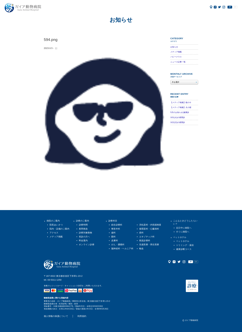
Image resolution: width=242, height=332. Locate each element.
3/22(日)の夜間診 (177, 122)
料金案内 (83, 240)
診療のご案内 (82, 220)
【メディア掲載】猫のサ (180, 102)
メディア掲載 (176, 52)
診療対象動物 (85, 232)
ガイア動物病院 (62, 264)
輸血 (141, 248)
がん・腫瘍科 (118, 244)
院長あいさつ (56, 224)
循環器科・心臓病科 (149, 229)
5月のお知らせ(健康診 (179, 112)
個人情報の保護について (56, 316)
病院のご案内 (53, 220)
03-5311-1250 (55, 280)
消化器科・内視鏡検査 (150, 224)
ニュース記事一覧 (178, 62)
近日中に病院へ (184, 228)
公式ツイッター (219, 7)
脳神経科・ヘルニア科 (122, 248)
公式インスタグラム (223, 7)
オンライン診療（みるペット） (192, 286)
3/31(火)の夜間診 (177, 117)
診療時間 (83, 224)
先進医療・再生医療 (149, 244)
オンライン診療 (86, 244)
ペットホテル (179, 237)
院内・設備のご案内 (59, 229)
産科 (141, 232)
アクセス (211, 7)
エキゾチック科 (147, 236)
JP (230, 7)
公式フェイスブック (215, 7)
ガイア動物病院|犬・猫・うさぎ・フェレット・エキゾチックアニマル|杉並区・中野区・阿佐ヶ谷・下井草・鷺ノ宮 (23, 7)
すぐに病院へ (182, 231)
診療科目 (112, 220)
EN (235, 7)
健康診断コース (184, 249)
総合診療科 (116, 224)
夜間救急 (83, 229)
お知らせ (174, 47)
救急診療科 (144, 240)
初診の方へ (84, 236)
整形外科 (115, 229)
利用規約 (81, 316)
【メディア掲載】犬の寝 (180, 107)
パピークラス (176, 57)
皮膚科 (114, 240)
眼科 (113, 236)
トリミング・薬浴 (185, 245)
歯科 (113, 232)
